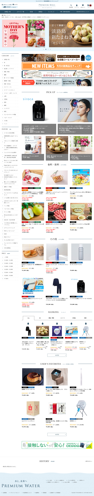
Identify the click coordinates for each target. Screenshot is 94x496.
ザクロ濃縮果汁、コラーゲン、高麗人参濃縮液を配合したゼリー (11, 147)
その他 (5, 120)
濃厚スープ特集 (8, 186)
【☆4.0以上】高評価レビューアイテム (10, 223)
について (83, 11)
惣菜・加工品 (7, 84)
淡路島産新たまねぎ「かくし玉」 (11, 136)
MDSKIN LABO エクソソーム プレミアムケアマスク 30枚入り (57, 342)
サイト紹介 (49, 480)
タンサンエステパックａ (76, 264)
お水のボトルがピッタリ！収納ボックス (11, 201)
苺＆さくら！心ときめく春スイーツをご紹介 (11, 161)
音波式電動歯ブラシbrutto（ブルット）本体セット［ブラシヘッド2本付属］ (80, 390)
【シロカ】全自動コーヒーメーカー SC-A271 (81, 298)
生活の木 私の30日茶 (9, 219)
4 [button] (50, 49)
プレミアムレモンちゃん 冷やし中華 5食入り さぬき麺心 (81, 193)
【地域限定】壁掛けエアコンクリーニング (32, 298)
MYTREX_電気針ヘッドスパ (29, 17)
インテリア (6, 108)
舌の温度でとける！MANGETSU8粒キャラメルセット (10, 177)
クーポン (12, 17)
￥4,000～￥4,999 (8, 269)
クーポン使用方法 (71, 480)
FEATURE (6, 129)
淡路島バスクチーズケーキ (28, 389)
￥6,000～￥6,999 (8, 275)
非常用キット (82, 341)
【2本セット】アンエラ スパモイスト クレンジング (57, 265)
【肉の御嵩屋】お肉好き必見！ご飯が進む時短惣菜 (10, 156)
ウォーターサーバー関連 (10, 114)
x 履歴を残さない (88, 461)
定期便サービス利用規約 (55, 492)
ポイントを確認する (60, 480)
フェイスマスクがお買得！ (10, 152)
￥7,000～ (6, 278)
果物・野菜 (6, 71)
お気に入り (83, 6)
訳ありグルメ (7, 237)
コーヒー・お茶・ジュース (10, 93)
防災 (3, 17)
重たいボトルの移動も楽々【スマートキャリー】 (10, 182)
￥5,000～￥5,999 (8, 272)
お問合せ (75, 482)
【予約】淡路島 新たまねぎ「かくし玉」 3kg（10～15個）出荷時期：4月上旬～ (42, 342)
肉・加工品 (6, 65)
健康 (5, 105)
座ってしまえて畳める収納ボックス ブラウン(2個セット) (56, 390)
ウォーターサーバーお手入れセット (11, 193)
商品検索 (71, 6)
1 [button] (43, 49)
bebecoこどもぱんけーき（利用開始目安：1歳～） (32, 265)
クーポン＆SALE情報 (9, 133)
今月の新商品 (7, 248)
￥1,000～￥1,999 (8, 260)
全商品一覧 (8, 11)
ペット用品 (6, 205)
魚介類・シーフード (9, 68)
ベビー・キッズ (8, 117)
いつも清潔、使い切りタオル (11, 197)
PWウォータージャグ (9, 231)
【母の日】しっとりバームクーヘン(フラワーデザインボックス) (57, 193)
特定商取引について (27, 492)
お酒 (5, 96)
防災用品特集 (7, 189)
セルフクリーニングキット (28, 421)
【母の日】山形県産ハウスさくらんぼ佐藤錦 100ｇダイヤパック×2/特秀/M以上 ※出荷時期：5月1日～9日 (32, 193)
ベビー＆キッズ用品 (9, 208)
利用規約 (44, 492)
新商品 (40, 11)
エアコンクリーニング (9, 227)
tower (5, 233)
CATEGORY (8, 55)
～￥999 (6, 257)
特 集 (31, 11)
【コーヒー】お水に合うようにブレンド (11, 171)
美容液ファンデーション (43, 17)
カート (89, 6)
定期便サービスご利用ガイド (53, 482)
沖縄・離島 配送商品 (65, 11)
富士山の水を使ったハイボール (11, 215)
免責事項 (37, 492)
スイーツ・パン (8, 87)
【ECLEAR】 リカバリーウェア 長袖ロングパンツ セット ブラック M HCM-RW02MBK (28, 342)
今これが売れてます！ (9, 240)
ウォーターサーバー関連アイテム (11, 244)
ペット (5, 123)
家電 (5, 111)
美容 (5, 102)
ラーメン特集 (7, 212)
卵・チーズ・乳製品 (9, 77)
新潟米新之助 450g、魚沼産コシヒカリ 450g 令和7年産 (57, 421)
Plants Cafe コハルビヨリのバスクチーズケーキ (10, 166)
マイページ (76, 6)
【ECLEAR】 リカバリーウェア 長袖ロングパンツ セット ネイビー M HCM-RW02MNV (57, 299)
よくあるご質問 (66, 482)
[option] (23, 33)
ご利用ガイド (81, 480)
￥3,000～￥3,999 (8, 266)
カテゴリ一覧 (20, 11)
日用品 (5, 99)
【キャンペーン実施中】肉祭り (11, 141)
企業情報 (5, 492)
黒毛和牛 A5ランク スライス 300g (54, 224)
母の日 (7, 17)
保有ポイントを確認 (7, 4)
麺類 (5, 74)
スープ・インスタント (9, 90)
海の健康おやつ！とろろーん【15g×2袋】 (80, 224)
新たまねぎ (18, 17)
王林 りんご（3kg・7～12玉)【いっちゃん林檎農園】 (33, 224)
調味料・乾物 (7, 80)
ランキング (51, 11)
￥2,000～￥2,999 (8, 263)
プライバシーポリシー (15, 492)
